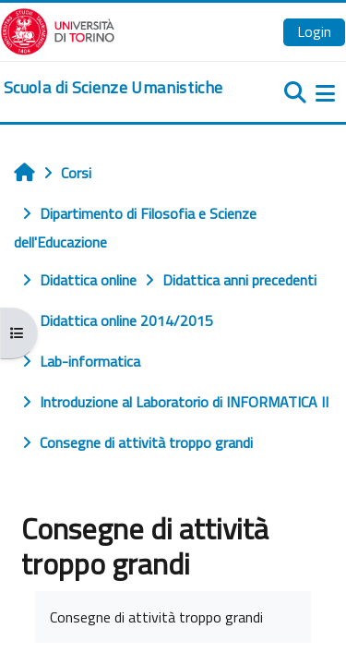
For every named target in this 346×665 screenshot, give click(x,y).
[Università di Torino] (57, 29)
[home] (113, 88)
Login (314, 31)
